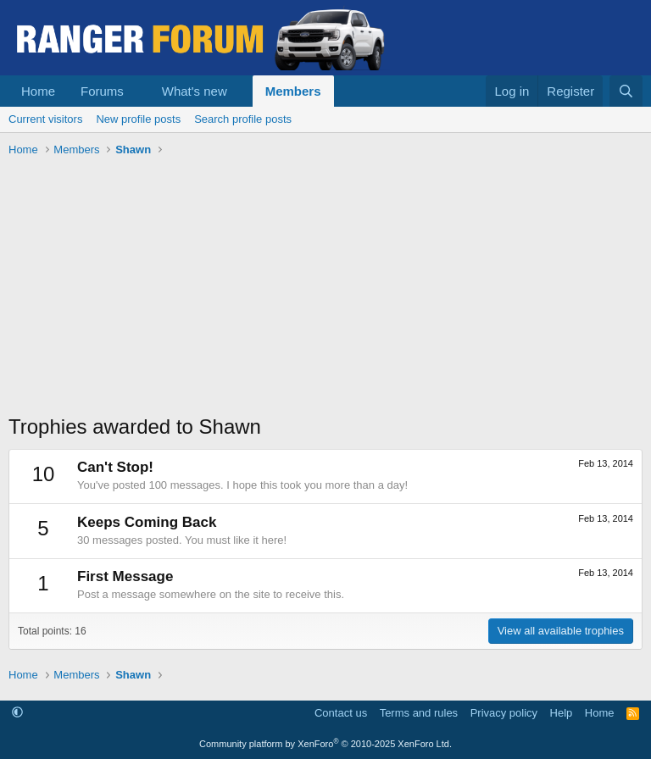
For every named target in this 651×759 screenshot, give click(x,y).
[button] (137, 91)
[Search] (626, 91)
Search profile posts (243, 119)
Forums (102, 91)
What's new (194, 91)
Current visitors (45, 119)
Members (293, 91)
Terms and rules (419, 712)
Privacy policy (503, 712)
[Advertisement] (325, 289)
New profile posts (138, 119)
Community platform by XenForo (325, 744)
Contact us (340, 712)
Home (38, 91)
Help (561, 712)
